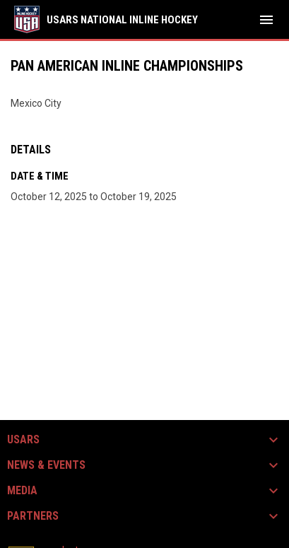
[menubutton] (266, 19)
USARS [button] (23, 439)
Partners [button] (33, 516)
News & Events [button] (46, 465)
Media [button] (22, 490)
